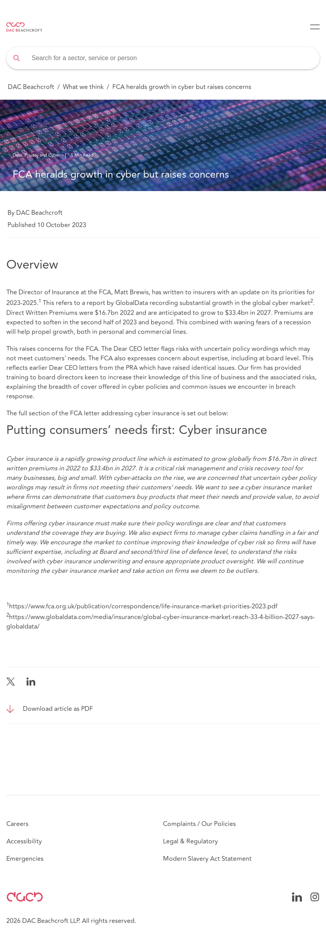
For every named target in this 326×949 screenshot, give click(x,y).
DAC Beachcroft (31, 87)
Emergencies (25, 859)
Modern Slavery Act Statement (207, 859)
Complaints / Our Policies (199, 824)
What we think (83, 87)
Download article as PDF (58, 709)
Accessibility (24, 841)
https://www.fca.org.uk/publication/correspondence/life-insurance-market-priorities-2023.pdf (143, 606)
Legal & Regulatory (190, 841)
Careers (17, 824)
